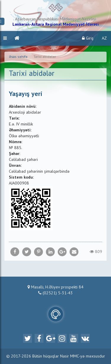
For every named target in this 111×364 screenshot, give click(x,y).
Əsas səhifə (18, 57)
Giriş (88, 38)
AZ (104, 38)
